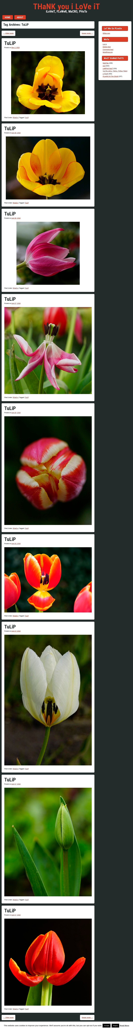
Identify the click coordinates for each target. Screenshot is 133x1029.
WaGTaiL (106, 63)
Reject (115, 1026)
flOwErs (15, 118)
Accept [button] (106, 1026)
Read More (124, 1025)
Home (7, 17)
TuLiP (10, 43)
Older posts (8, 33)
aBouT (20, 17)
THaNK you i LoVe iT (66, 6)
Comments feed (108, 49)
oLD (104, 66)
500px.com (106, 33)
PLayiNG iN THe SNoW (110, 76)
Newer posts (87, 33)
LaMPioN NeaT (108, 68)
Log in (105, 44)
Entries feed (107, 47)
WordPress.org (108, 52)
